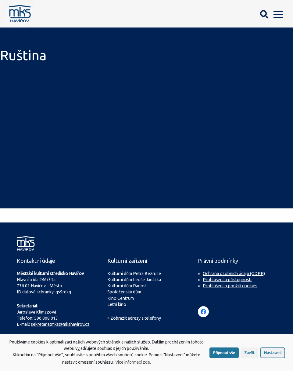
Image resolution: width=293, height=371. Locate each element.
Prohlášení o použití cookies (230, 285)
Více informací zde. (133, 364)
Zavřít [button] (249, 355)
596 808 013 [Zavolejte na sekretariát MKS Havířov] (46, 318)
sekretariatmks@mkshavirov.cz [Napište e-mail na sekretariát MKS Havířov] (60, 324)
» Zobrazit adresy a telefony (134, 318)
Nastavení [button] (272, 355)
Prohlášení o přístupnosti (227, 279)
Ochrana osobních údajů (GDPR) (234, 273)
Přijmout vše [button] (224, 355)
